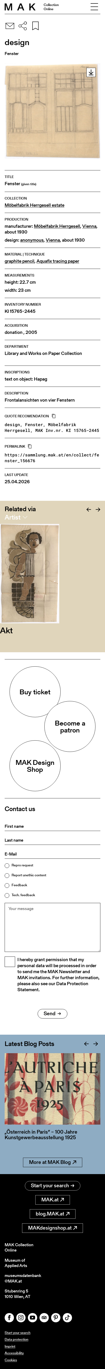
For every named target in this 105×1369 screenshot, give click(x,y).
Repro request (22, 865)
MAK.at (52, 1199)
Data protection (16, 1339)
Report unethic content (29, 875)
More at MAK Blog (52, 1162)
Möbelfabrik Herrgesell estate (34, 205)
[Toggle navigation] (94, 7)
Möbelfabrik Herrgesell (57, 226)
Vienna (89, 226)
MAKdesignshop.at (52, 1227)
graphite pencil (19, 261)
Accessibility (14, 1353)
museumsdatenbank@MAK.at (23, 1278)
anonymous (32, 240)
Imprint (10, 1346)
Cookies (11, 1359)
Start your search (52, 1185)
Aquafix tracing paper (57, 261)
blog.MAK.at (52, 1213)
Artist (12, 517)
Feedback (19, 885)
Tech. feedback (23, 895)
